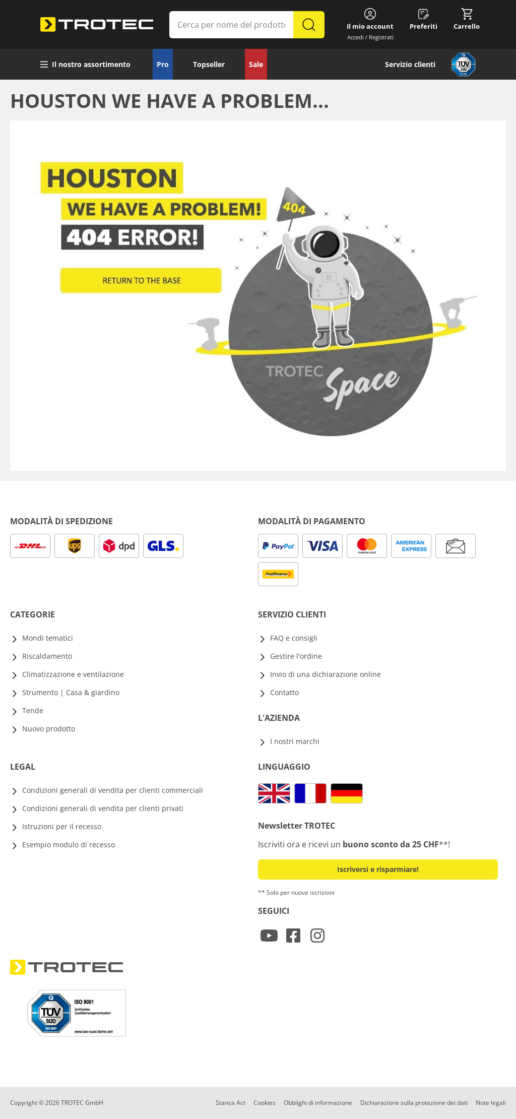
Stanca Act (230, 1102)
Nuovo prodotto (48, 728)
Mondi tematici (47, 638)
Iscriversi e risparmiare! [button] (378, 869)
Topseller (209, 64)
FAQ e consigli (293, 638)
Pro (163, 64)
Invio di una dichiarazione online (325, 674)
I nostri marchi (294, 741)
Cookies (264, 1102)
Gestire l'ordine (296, 656)
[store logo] (96, 24)
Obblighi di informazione (318, 1102)
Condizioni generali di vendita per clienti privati (102, 808)
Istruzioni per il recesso (61, 826)
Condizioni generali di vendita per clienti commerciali (112, 790)
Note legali (491, 1102)
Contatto (284, 692)
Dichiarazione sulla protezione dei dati (414, 1102)
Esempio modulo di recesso (68, 844)
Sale (256, 64)
